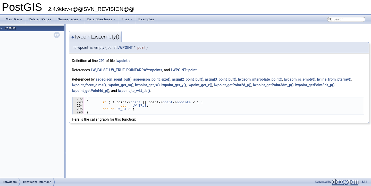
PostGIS (10, 28)
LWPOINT (125, 47)
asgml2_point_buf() (188, 79)
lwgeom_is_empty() (299, 79)
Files (127, 20)
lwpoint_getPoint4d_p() (90, 91)
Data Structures (101, 20)
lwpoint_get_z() (200, 85)
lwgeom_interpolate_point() (260, 79)
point (135, 102)
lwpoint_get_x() (147, 85)
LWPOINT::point (184, 70)
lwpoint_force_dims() (89, 85)
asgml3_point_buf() (221, 79)
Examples (146, 19)
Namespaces (69, 20)
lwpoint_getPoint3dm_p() (273, 85)
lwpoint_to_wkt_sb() (134, 91)
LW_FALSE (99, 70)
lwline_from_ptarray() (334, 79)
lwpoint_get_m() (120, 85)
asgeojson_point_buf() (114, 79)
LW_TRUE (117, 70)
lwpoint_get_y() (173, 85)
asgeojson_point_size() (152, 79)
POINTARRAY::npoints (144, 70)
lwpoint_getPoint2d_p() (232, 85)
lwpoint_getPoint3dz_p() (315, 85)
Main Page (14, 19)
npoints (184, 102)
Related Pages (39, 19)
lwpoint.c (123, 61)
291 (102, 61)
